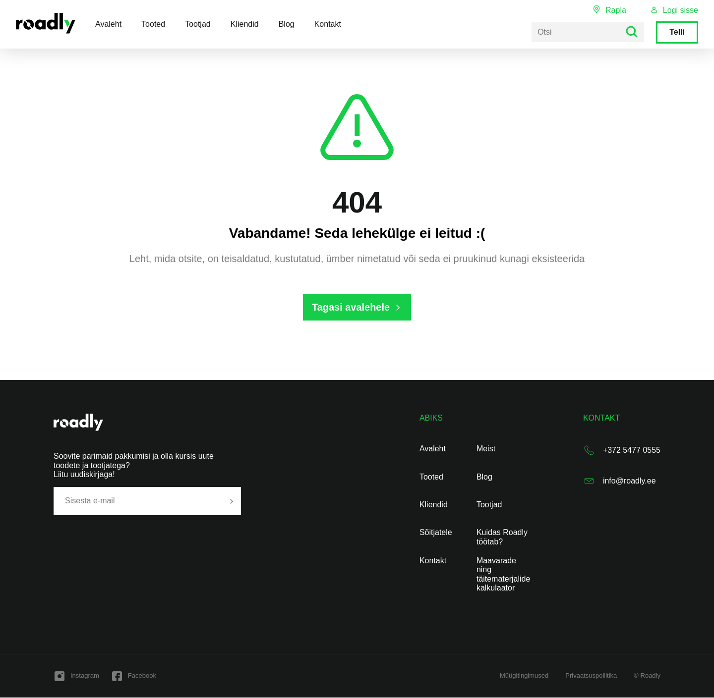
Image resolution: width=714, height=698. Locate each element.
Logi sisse (680, 10)
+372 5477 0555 (631, 450)
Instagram (84, 676)
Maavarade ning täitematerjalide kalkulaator (503, 574)
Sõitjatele (435, 533)
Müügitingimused (524, 676)
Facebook (142, 676)
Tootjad (198, 24)
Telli (677, 32)
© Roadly (647, 676)
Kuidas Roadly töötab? (502, 537)
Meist (485, 449)
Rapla (615, 10)
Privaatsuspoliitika (591, 676)
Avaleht (108, 24)
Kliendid (245, 24)
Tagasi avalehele (351, 307)
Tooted (153, 24)
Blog (287, 24)
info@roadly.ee (629, 481)
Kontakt (327, 24)
